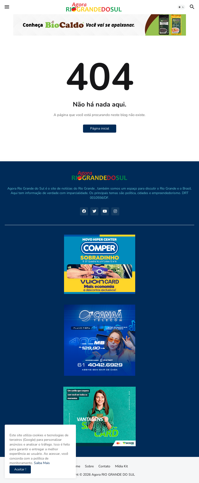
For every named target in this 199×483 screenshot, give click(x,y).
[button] (6, 7)
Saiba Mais (41, 463)
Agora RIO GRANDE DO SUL (113, 474)
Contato (104, 466)
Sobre (89, 466)
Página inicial (99, 128)
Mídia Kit (121, 466)
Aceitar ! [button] (20, 469)
